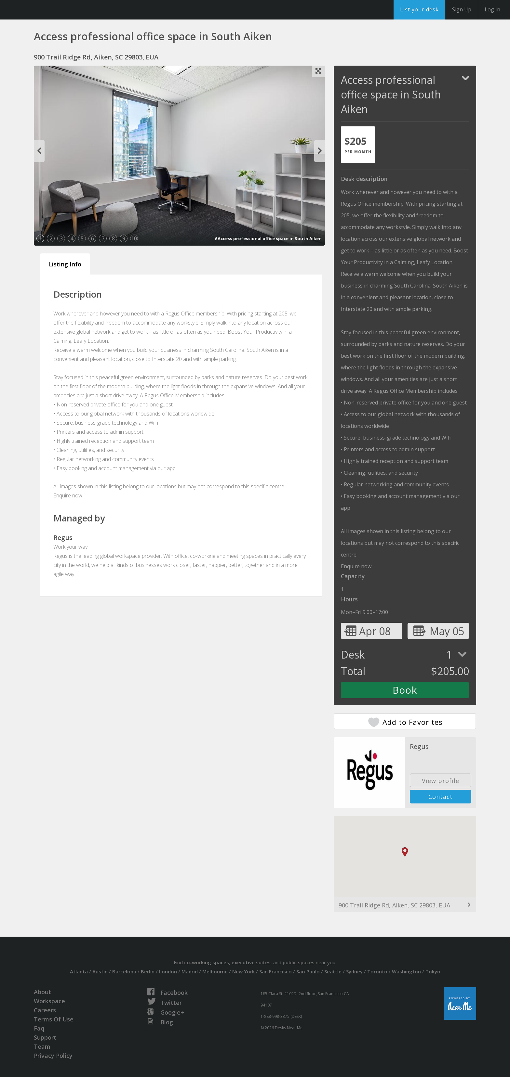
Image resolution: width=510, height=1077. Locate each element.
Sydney (354, 971)
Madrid (189, 971)
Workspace (49, 1001)
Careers (45, 1010)
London (168, 971)
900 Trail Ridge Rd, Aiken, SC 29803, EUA (394, 905)
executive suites (251, 962)
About (42, 992)
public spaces (299, 962)
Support (45, 1037)
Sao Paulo (308, 971)
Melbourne (215, 971)
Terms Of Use (54, 1019)
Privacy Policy (53, 1055)
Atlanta (79, 971)
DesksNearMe (45, 10)
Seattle (333, 971)
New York (243, 971)
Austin (100, 971)
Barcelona (124, 971)
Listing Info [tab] (65, 264)
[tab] (358, 144)
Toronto (377, 971)
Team (42, 1046)
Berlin (147, 971)
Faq (39, 1028)
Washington (406, 971)
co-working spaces (206, 962)
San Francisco (275, 971)
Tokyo (432, 971)
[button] (405, 852)
